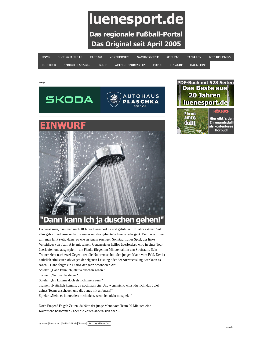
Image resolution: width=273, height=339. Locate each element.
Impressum (43, 323)
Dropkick (49, 65)
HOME (46, 57)
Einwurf (176, 65)
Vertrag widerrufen (99, 323)
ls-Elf (102, 65)
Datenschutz (55, 323)
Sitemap (82, 323)
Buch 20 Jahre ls (70, 57)
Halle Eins (198, 65)
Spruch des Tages (77, 65)
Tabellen (194, 57)
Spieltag (172, 57)
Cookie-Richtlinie (69, 323)
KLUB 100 (96, 57)
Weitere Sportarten (130, 65)
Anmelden (230, 327)
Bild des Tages (220, 57)
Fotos (157, 65)
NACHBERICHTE (148, 57)
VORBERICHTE (119, 57)
